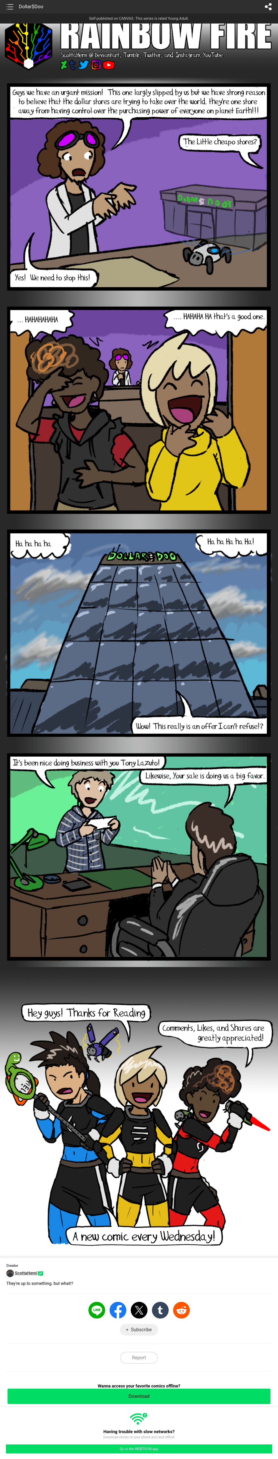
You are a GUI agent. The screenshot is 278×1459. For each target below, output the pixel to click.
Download (138, 1396)
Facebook (118, 1310)
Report (139, 1357)
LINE (96, 1310)
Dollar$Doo (31, 6)
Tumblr (160, 1310)
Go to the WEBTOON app (139, 1449)
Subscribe (141, 1329)
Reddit (181, 1310)
